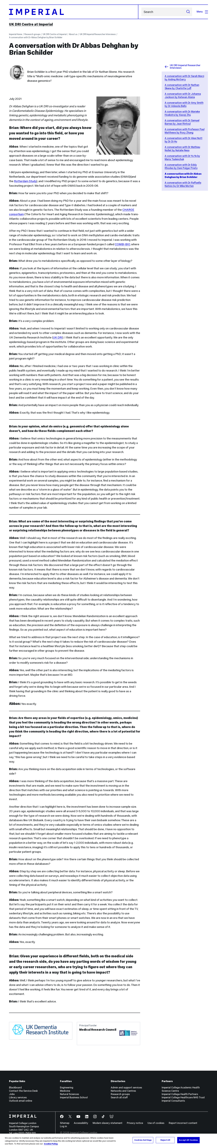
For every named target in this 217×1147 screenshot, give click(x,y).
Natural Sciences (69, 1094)
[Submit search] (188, 12)
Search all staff (119, 1097)
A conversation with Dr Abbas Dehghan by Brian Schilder (35, 37)
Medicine (65, 1090)
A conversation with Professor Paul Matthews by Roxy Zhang (184, 131)
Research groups (32, 34)
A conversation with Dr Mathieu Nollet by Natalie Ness (182, 148)
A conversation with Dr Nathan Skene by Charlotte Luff (182, 86)
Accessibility (81, 1123)
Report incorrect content (183, 1123)
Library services (18, 1097)
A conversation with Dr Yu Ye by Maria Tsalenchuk (182, 157)
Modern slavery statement (107, 1123)
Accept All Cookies (188, 1140)
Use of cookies (156, 1123)
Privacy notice (135, 1123)
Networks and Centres (123, 1090)
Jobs (12, 1094)
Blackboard (15, 1087)
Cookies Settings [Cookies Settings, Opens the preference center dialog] (143, 1140)
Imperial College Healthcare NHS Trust (183, 1097)
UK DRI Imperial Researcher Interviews (98, 34)
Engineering (66, 1087)
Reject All (165, 1140)
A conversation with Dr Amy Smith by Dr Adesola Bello (184, 104)
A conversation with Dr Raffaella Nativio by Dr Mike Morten (183, 184)
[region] (108, 1140)
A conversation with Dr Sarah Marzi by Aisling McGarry (184, 78)
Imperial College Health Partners (180, 1094)
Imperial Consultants (173, 1100)
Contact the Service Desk (23, 1090)
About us (73, 34)
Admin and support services (126, 1087)
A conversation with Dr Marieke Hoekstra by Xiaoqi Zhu (182, 113)
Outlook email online (20, 1100)
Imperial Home (15, 34)
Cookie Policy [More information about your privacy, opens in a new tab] (51, 1144)
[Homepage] (73, 12)
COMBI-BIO (122, 244)
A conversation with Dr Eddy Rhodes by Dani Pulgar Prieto (181, 166)
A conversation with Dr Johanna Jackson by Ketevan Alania (183, 95)
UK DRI (58, 337)
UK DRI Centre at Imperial (31, 24)
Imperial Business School (74, 1097)
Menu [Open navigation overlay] (202, 11)
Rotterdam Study (25, 181)
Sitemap (64, 1123)
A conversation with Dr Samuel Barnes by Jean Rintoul (182, 122)
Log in (63, 1126)
